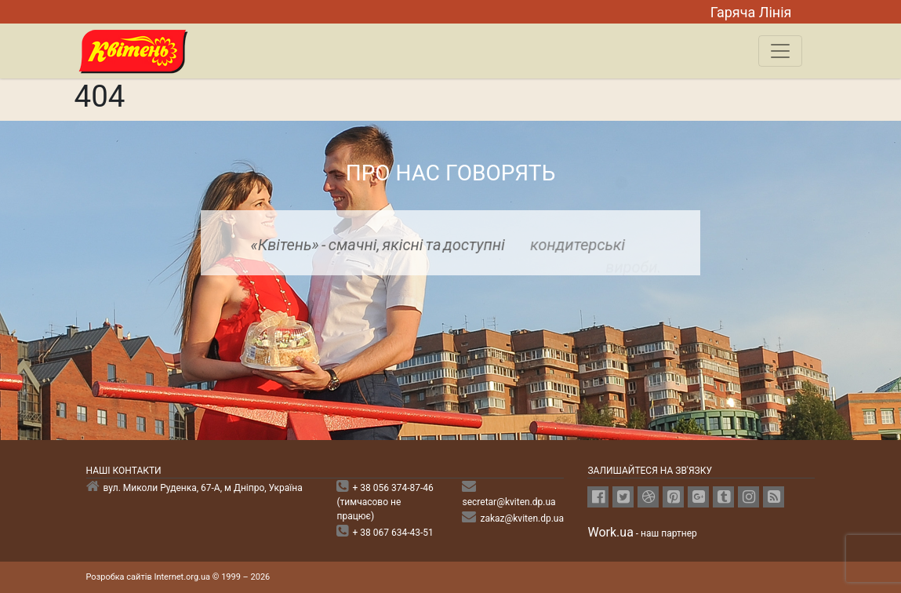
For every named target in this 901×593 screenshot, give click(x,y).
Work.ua (610, 532)
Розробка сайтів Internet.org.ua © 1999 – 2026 (178, 577)
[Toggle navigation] (780, 51)
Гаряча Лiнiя (751, 12)
